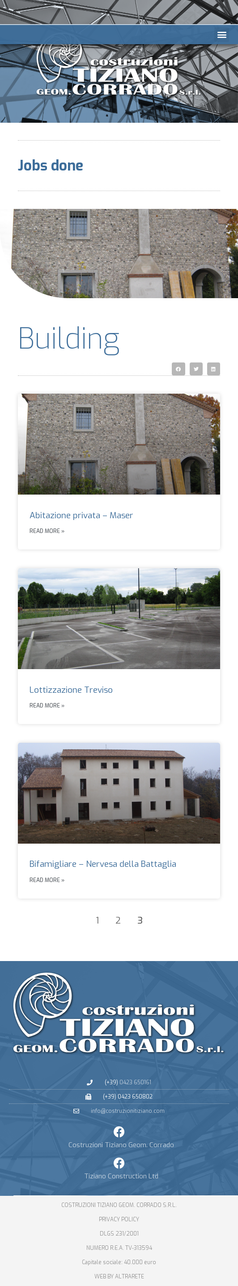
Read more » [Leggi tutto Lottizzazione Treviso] (47, 705)
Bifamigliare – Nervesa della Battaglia (103, 864)
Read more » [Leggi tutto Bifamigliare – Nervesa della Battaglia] (47, 880)
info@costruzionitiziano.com (128, 1111)
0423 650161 (135, 1082)
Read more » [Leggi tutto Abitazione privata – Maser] (47, 531)
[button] (221, 34)
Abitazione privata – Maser (81, 515)
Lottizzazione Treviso (71, 689)
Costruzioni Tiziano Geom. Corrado (121, 1144)
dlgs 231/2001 (119, 1233)
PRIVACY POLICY (119, 1219)
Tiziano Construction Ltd (121, 1176)
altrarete (129, 1276)
